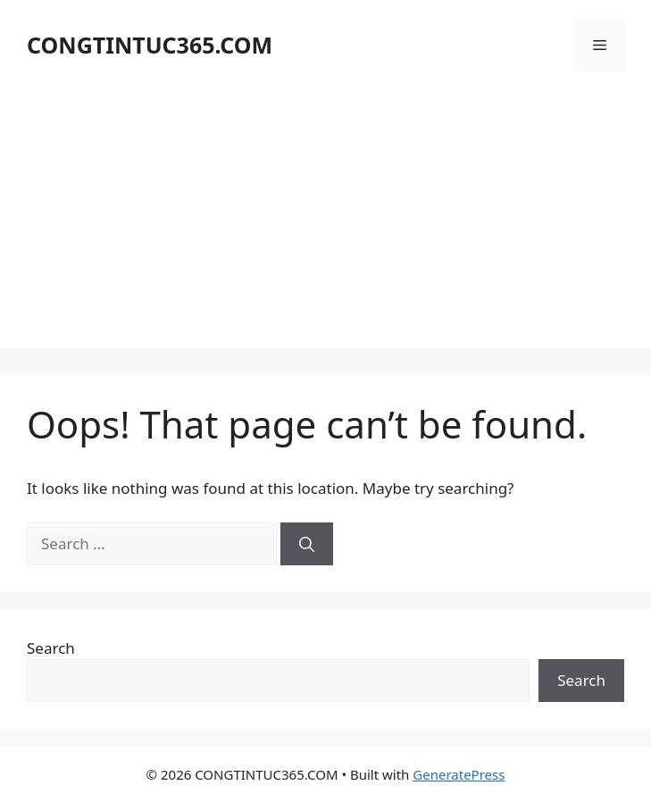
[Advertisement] (325, 223)
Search (51, 648)
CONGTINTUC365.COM (149, 44)
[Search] (306, 543)
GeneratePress (459, 774)
